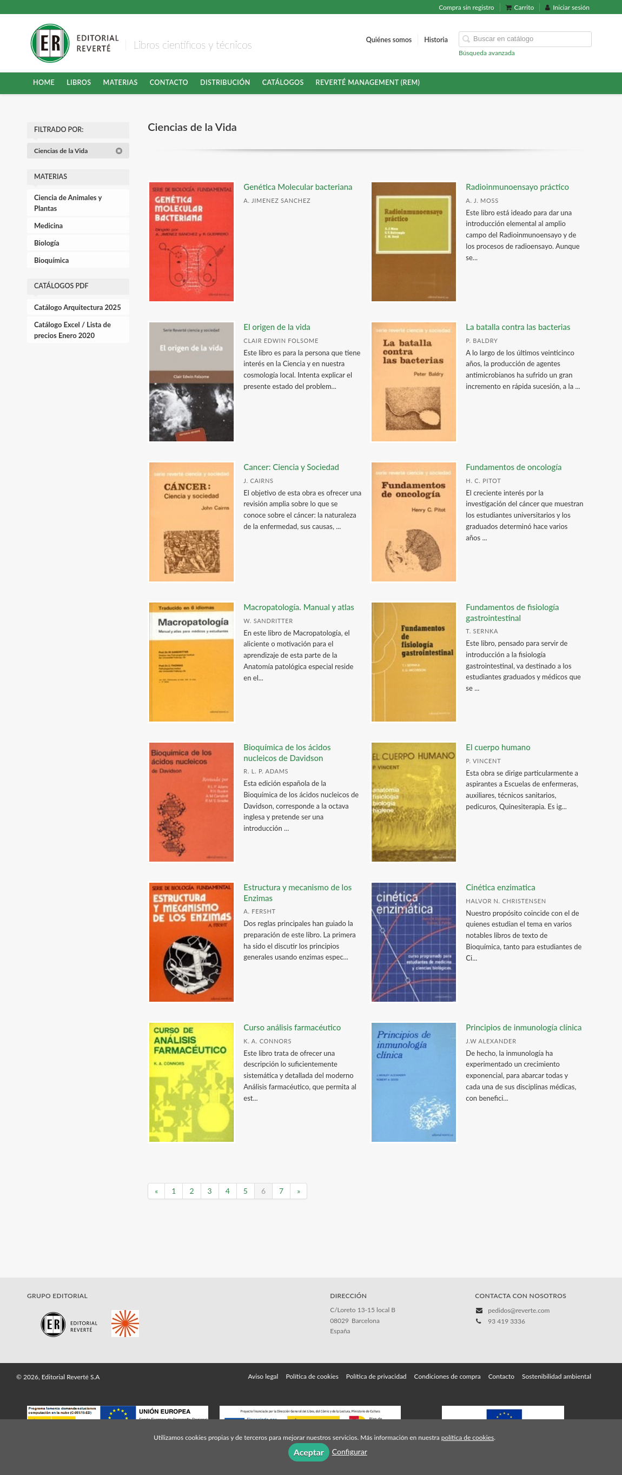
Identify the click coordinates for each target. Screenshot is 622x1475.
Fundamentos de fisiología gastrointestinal (512, 612)
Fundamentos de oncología (513, 467)
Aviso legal (263, 1376)
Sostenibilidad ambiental (556, 1376)
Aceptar (309, 1452)
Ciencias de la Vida (78, 151)
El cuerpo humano (498, 747)
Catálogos (283, 82)
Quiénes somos (389, 40)
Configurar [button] (349, 1451)
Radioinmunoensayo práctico (517, 186)
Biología (46, 243)
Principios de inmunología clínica (523, 1027)
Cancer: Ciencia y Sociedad (291, 467)
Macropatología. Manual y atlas (298, 607)
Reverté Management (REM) (368, 82)
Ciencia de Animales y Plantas (68, 203)
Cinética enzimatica (500, 887)
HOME (44, 82)
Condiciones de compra (447, 1376)
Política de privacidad (376, 1376)
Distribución (225, 82)
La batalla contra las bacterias (518, 327)
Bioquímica (51, 260)
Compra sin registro (466, 7)
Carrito (520, 7)
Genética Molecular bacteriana (297, 186)
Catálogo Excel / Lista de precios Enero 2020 (72, 330)
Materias (120, 82)
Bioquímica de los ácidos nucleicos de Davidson (286, 752)
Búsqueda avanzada (487, 53)
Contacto (169, 82)
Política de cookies (312, 1376)
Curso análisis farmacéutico (292, 1027)
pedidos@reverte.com (519, 1310)
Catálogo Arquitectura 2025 (77, 307)
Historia (436, 40)
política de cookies (467, 1437)
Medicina (48, 225)
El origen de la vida (276, 327)
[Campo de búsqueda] (525, 39)
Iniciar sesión (567, 7)
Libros (79, 82)
